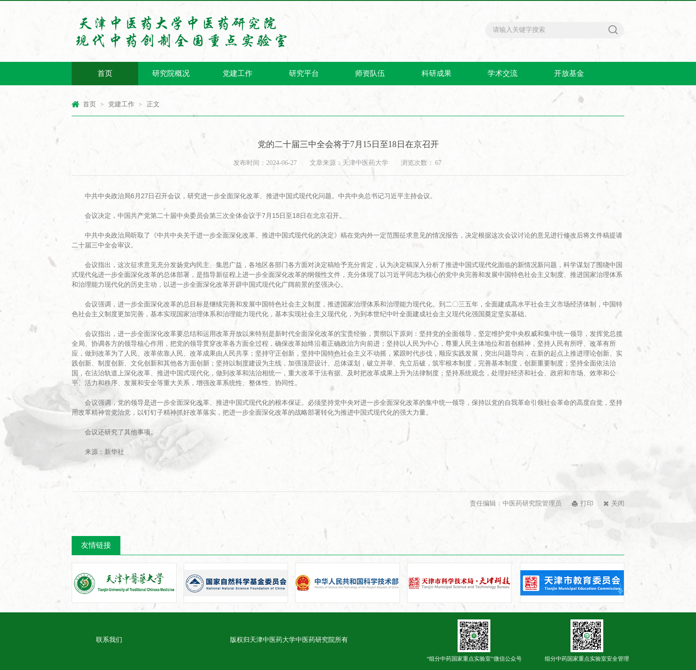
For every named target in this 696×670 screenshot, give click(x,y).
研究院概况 (171, 73)
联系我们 (109, 639)
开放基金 (569, 73)
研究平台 (304, 73)
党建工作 (237, 73)
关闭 (617, 503)
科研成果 (437, 73)
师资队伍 (370, 73)
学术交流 (503, 73)
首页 (104, 73)
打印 (586, 503)
